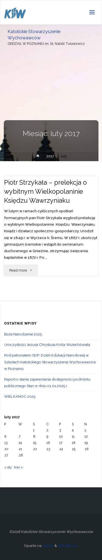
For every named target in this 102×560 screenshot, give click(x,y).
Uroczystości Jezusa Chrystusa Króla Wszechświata (47, 344)
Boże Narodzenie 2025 (23, 334)
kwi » (18, 467)
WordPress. (68, 545)
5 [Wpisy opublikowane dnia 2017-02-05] (85, 430)
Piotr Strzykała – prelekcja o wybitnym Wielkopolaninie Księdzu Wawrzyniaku (45, 191)
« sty (8, 467)
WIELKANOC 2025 (19, 396)
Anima (48, 545)
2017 (50, 156)
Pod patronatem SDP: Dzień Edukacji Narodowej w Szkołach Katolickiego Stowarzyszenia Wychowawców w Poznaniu (50, 362)
